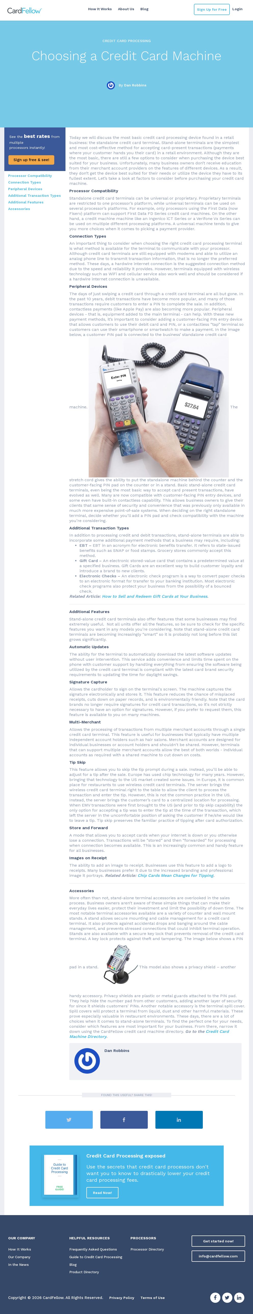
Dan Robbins (135, 85)
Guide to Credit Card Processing (98, 1257)
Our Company (20, 1257)
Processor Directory (148, 1249)
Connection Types (24, 182)
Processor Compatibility (30, 176)
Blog (144, 9)
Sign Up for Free (212, 9)
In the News (18, 1265)
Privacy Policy (122, 1298)
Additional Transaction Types (34, 195)
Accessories (19, 209)
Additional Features (26, 202)
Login (237, 9)
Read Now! (102, 1193)
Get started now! (218, 1241)
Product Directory (85, 1273)
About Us (125, 9)
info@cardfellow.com (218, 1256)
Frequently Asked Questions (94, 1249)
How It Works (99, 9)
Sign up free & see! (31, 160)
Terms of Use (155, 1298)
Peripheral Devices (25, 189)
